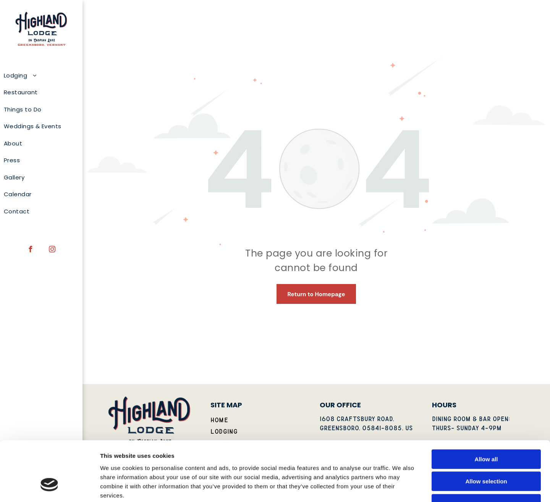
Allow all (486, 408)
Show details (401, 487)
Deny (486, 453)
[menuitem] (38, 75)
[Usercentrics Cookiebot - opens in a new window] (49, 487)
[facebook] (31, 250)
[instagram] (52, 250)
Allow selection (486, 431)
